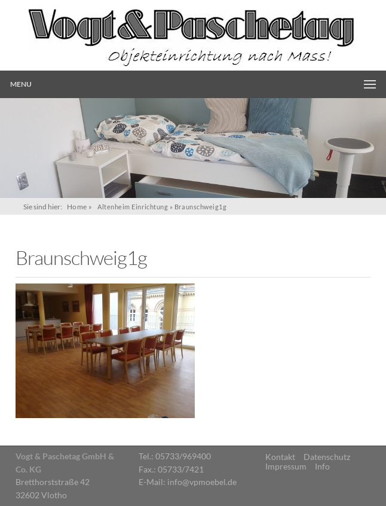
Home (77, 206)
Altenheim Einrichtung (132, 207)
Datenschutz (327, 457)
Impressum (286, 466)
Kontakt (280, 457)
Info (322, 466)
